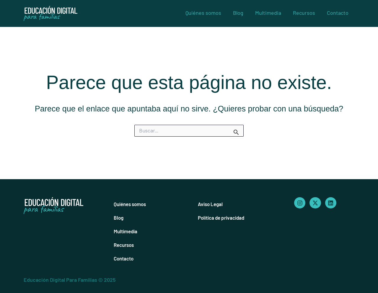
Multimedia (268, 12)
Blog (238, 12)
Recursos (304, 12)
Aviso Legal (211, 204)
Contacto (337, 12)
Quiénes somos (203, 12)
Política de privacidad (223, 217)
